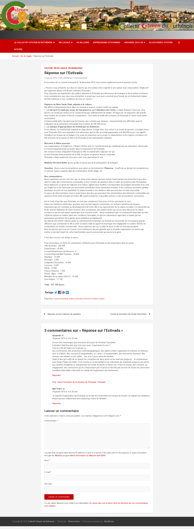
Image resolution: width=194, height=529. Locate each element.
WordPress (109, 521)
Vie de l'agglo (60, 68)
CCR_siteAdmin (65, 78)
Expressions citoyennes (106, 42)
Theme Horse (74, 521)
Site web (48, 484)
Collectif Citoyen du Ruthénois (41, 521)
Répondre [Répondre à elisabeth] (56, 375)
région (102, 299)
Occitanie (94, 299)
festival (87, 299)
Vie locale (64, 42)
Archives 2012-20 (133, 42)
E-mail (47, 472)
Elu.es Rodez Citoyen (160, 42)
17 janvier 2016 (50, 78)
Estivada (79, 299)
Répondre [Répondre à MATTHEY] (56, 403)
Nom (47, 460)
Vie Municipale (75, 68)
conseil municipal (61, 299)
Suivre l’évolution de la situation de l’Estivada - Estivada (81, 382)
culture (72, 299)
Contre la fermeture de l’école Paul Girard (128, 314)
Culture (48, 68)
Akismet (58, 455)
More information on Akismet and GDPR (88, 455)
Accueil (18, 49)
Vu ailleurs (82, 42)
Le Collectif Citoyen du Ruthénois (33, 42)
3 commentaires (80, 78)
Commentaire (51, 421)
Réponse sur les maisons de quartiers (64, 314)
